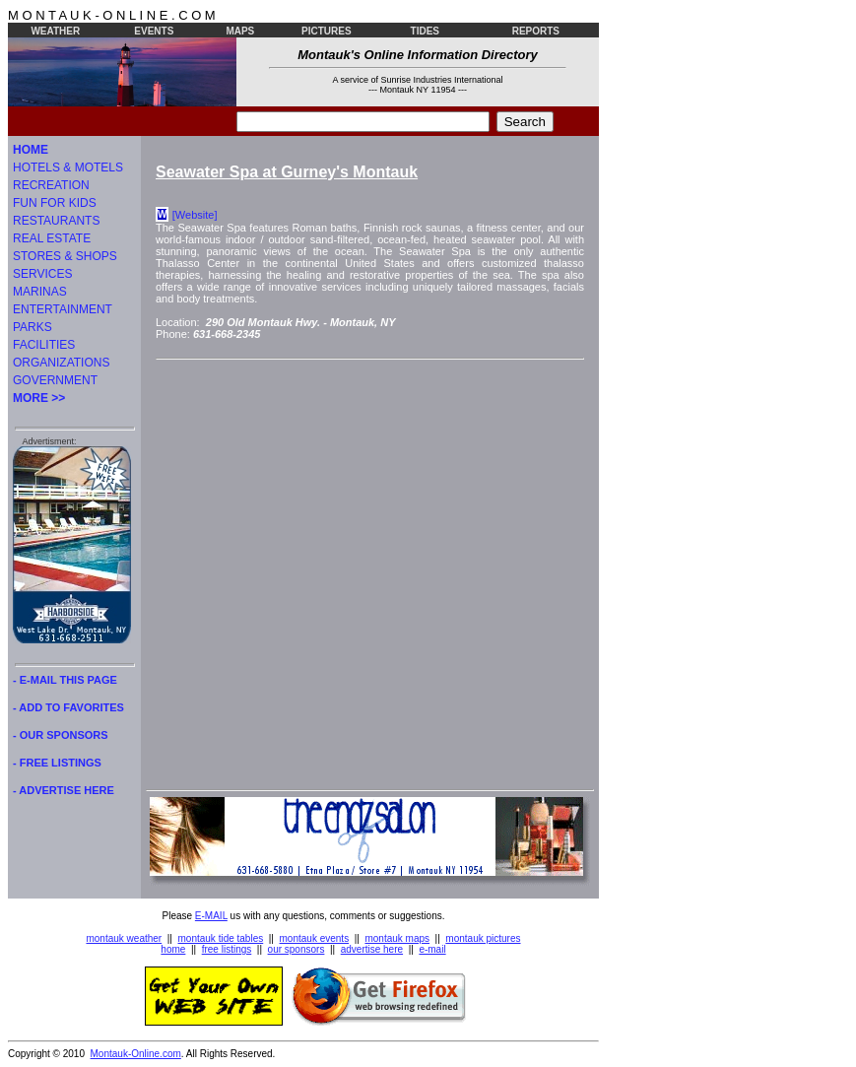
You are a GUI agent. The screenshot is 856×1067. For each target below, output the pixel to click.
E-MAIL (211, 915)
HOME (30, 150)
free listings (227, 949)
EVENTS (153, 31)
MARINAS (40, 292)
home (173, 949)
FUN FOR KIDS (55, 203)
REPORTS (536, 31)
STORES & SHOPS (65, 256)
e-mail (432, 949)
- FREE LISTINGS (57, 762)
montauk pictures (482, 938)
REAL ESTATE (52, 238)
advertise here (372, 949)
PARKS (32, 327)
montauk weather (124, 938)
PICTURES (326, 31)
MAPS (240, 31)
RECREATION (51, 185)
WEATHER (55, 31)
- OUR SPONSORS (60, 735)
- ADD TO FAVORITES (68, 707)
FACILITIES (44, 345)
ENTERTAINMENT (62, 309)
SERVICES (42, 274)
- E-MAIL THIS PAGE (65, 680)
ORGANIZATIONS (61, 362)
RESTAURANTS (56, 221)
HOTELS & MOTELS (68, 167)
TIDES (425, 31)
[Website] (195, 215)
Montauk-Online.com (136, 1053)
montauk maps (396, 938)
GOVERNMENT (55, 380)
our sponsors (296, 949)
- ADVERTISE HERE (63, 790)
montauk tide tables (221, 938)
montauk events (315, 938)
